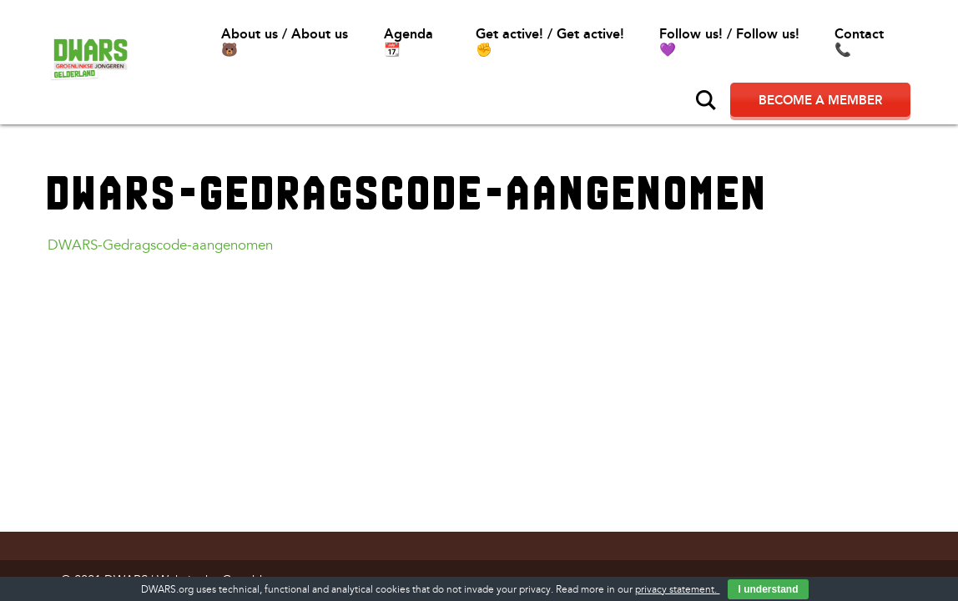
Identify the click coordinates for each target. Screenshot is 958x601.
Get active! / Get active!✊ (550, 42)
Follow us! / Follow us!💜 (729, 42)
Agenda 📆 (408, 42)
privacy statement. (677, 589)
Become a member (820, 100)
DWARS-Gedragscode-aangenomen (160, 245)
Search (706, 100)
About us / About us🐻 (284, 42)
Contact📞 (859, 42)
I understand (768, 589)
